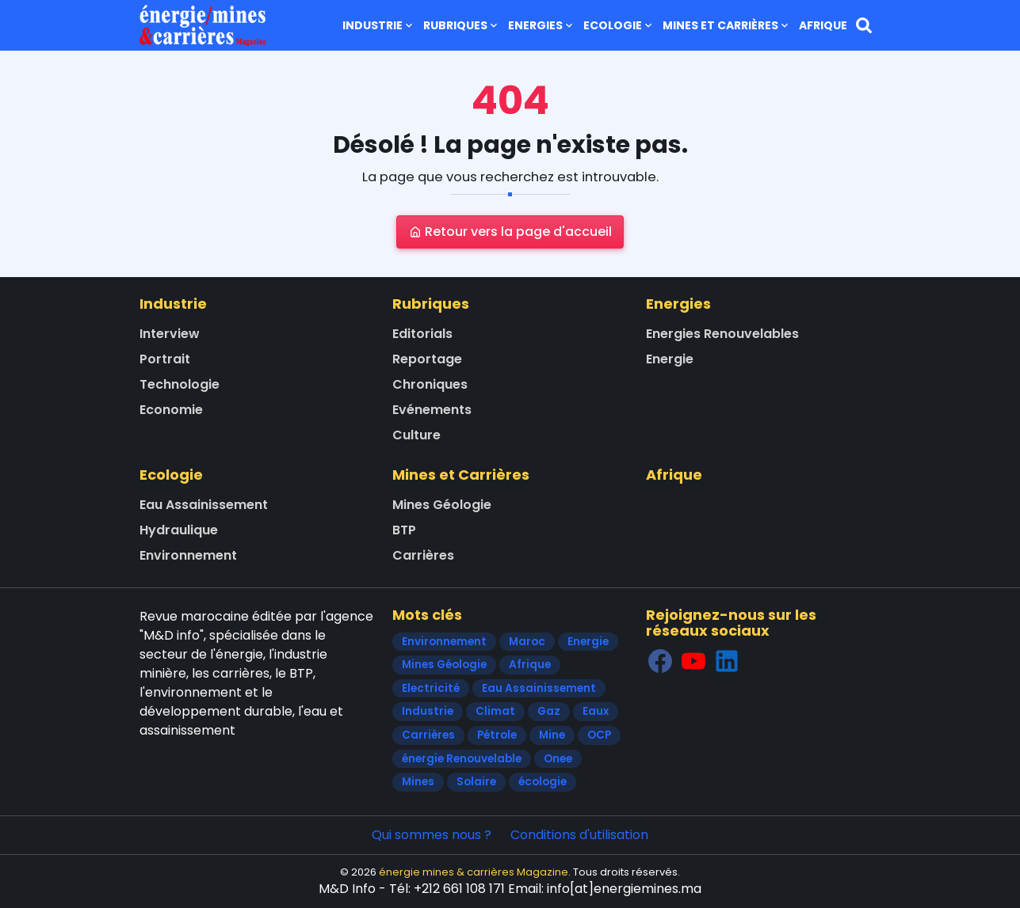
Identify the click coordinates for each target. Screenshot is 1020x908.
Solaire (476, 781)
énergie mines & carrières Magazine (473, 872)
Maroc (527, 641)
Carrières (423, 555)
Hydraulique (178, 530)
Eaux (596, 711)
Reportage (427, 359)
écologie (542, 781)
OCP (599, 735)
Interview (169, 334)
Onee (558, 758)
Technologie (179, 384)
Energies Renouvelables (722, 334)
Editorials (422, 334)
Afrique (823, 25)
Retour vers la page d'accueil (510, 231)
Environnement (188, 555)
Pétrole (497, 735)
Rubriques (461, 25)
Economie (171, 410)
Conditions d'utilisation (579, 835)
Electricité (431, 688)
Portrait (164, 359)
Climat (495, 711)
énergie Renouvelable (461, 758)
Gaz (548, 711)
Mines (418, 781)
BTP (404, 530)
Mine (552, 735)
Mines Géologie (441, 505)
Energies (541, 25)
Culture (416, 435)
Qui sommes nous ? (431, 835)
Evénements (432, 410)
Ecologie (619, 25)
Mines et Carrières (727, 25)
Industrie (378, 25)
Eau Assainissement (203, 505)
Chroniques (430, 384)
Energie (669, 359)
